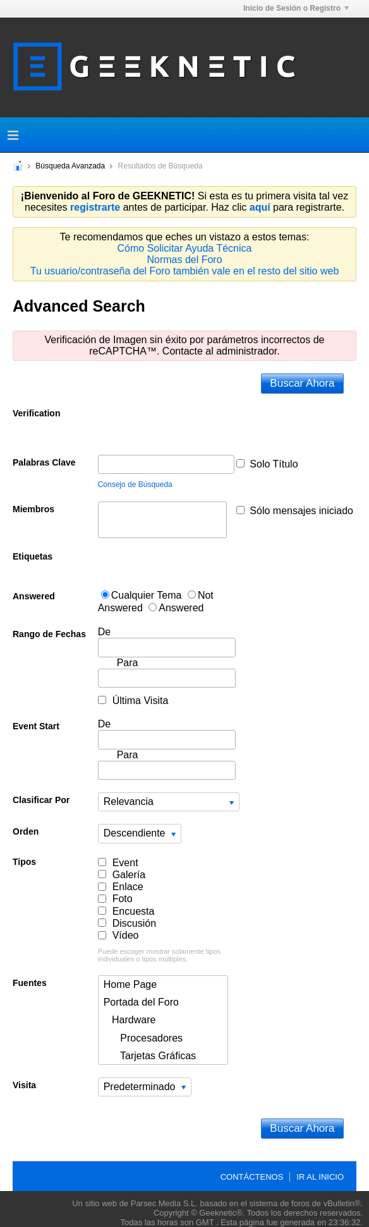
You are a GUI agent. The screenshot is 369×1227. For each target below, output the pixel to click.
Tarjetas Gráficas (150, 1055)
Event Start (36, 726)
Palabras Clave (44, 462)
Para (127, 754)
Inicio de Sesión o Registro (296, 8)
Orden (26, 831)
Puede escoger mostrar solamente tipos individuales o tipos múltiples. (159, 955)
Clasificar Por (41, 800)
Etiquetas (32, 556)
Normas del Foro (184, 259)
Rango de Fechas (49, 634)
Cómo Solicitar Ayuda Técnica (185, 248)
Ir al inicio (320, 1177)
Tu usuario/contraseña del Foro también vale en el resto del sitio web (184, 271)
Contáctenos (252, 1177)
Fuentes (30, 983)
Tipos (24, 862)
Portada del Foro (141, 1002)
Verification (36, 413)
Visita (24, 1085)
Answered (34, 596)
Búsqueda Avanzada (70, 165)
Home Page (130, 984)
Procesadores (143, 1038)
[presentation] (194, 430)
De (167, 641)
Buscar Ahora (302, 383)
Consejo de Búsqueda (135, 484)
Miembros (33, 509)
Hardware (130, 1019)
